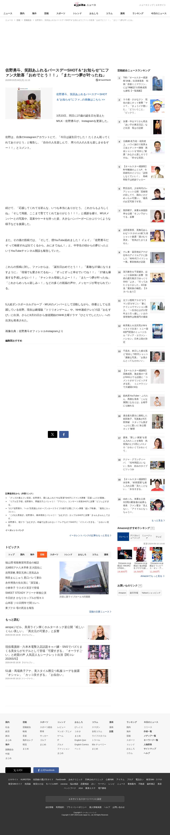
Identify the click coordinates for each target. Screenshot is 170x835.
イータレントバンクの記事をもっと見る (90, 535)
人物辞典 (148, 744)
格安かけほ (38, 784)
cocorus (64, 784)
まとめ (8, 740)
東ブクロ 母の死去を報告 (19, 608)
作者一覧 (148, 731)
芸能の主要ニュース (100, 612)
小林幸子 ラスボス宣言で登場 (22, 587)
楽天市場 (134, 593)
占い (93, 784)
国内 (22, 13)
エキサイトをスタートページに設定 (85, 799)
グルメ (60, 744)
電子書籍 (102, 788)
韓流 (25, 744)
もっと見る (158, 520)
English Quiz (80, 740)
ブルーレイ (123, 537)
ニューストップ (146, 5)
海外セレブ (28, 740)
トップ (11, 554)
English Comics (82, 744)
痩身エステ (90, 788)
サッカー (44, 736)
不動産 (141, 784)
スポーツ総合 (46, 727)
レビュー (61, 727)
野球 (42, 731)
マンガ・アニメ (64, 731)
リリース (148, 727)
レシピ (111, 784)
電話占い (140, 779)
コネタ (78, 731)
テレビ (159, 537)
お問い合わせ (119, 807)
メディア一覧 (150, 736)
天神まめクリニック (94, 779)
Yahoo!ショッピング (151, 593)
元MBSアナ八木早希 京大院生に (23, 567)
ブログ (130, 779)
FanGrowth (61, 779)
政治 (7, 736)
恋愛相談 (85, 784)
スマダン (96, 727)
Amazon (122, 593)
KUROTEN (26, 779)
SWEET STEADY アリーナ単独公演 (25, 592)
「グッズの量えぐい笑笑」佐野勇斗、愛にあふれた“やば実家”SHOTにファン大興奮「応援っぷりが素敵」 (57, 498)
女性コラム (97, 731)
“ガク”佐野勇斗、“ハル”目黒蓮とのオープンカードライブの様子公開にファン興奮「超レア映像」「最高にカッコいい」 (59, 510)
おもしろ (93, 13)
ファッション (63, 749)
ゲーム (60, 736)
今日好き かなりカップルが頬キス (24, 598)
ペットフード (70, 788)
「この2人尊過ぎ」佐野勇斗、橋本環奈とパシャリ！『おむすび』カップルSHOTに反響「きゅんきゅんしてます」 (59, 517)
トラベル (96, 740)
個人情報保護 (95, 807)
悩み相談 (74, 784)
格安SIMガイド (15, 784)
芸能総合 (27, 727)
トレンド (77, 13)
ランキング (137, 13)
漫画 (122, 13)
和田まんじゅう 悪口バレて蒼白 (23, 577)
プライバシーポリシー (77, 807)
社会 (7, 727)
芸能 (46, 13)
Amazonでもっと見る (151, 576)
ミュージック (147, 536)
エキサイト (161, 5)
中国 (7, 754)
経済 (7, 731)
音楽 (25, 736)
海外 (34, 13)
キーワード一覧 (151, 740)
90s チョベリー (99, 744)
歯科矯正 (151, 784)
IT (58, 740)
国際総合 (9, 749)
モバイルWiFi (52, 784)
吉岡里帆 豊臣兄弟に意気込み (22, 572)
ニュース (7, 13)
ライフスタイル (99, 736)
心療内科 (110, 779)
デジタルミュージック (135, 536)
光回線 (28, 784)
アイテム (120, 779)
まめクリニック (75, 779)
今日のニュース (159, 13)
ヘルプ (147, 753)
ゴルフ (43, 740)
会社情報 (49, 807)
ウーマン (102, 784)
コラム (109, 13)
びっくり (79, 727)
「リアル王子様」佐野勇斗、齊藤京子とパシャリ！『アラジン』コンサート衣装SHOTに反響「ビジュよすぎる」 (58, 503)
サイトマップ (150, 749)
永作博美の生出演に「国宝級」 (23, 582)
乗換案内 (132, 784)
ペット (78, 749)
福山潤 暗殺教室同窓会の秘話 (22, 562)
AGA (81, 788)
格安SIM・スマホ (154, 779)
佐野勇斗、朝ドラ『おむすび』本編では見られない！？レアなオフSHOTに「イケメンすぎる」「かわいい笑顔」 (58, 524)
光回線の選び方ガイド (43, 779)
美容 (160, 784)
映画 (25, 731)
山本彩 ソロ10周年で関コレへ (22, 603)
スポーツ (60, 13)
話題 (111, 731)
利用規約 (60, 807)
